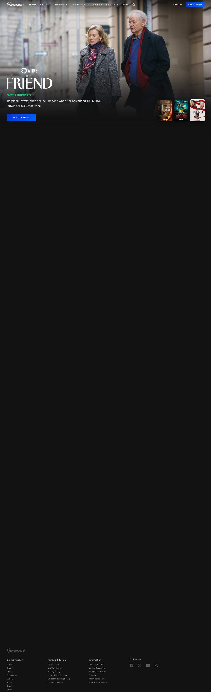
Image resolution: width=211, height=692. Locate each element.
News (124, 5)
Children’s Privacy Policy (59, 679)
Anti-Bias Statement (98, 683)
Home (32, 5)
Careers (92, 675)
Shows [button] (45, 5)
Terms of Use (53, 664)
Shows (10, 668)
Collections (12, 675)
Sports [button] (111, 5)
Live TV (97, 5)
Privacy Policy (54, 672)
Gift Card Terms (55, 668)
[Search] (133, 4)
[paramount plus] (16, 4)
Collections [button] (79, 5)
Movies (10, 672)
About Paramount (97, 679)
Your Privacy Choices (57, 675)
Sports (9, 683)
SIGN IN (177, 4)
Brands (10, 686)
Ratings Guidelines (97, 672)
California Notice (55, 683)
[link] (195, 4)
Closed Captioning (97, 668)
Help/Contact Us (96, 664)
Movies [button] (60, 5)
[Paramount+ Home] (16, 650)
